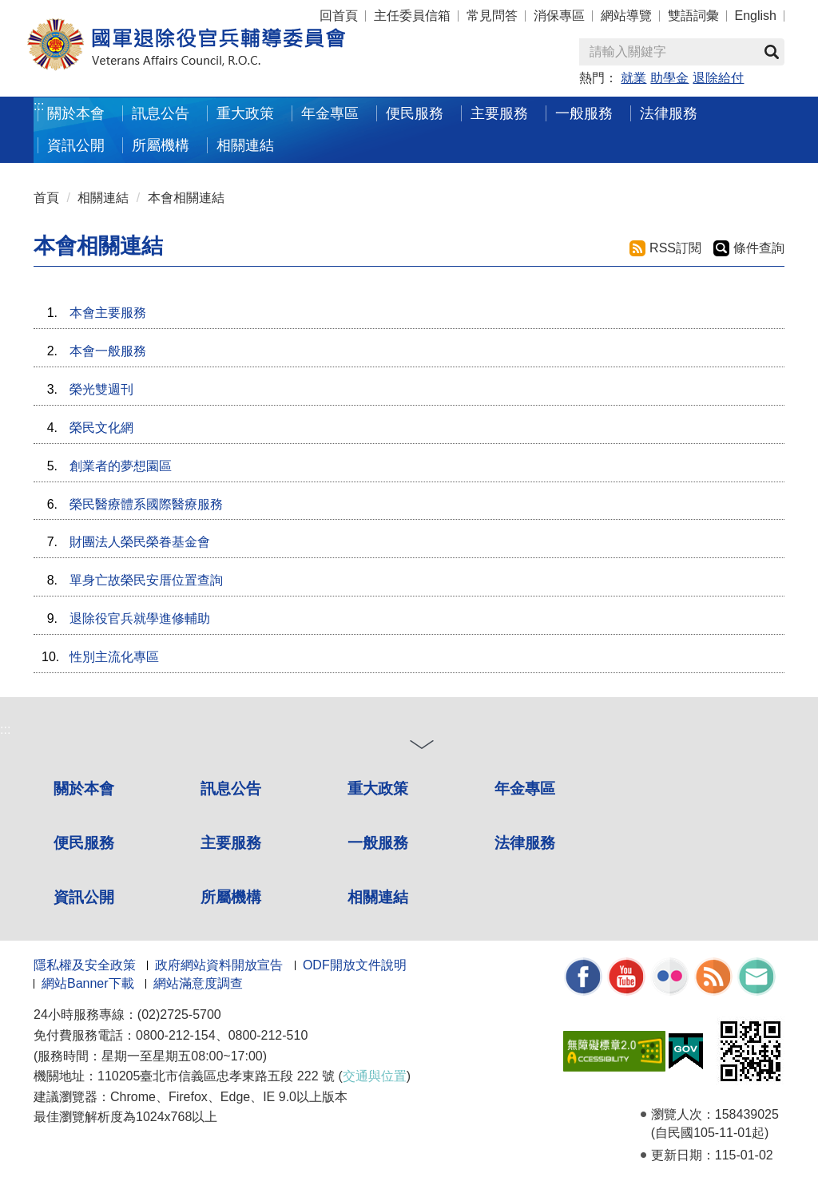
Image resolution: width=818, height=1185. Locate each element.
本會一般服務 (107, 351)
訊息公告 (160, 113)
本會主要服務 (107, 312)
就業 (633, 78)
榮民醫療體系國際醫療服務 (146, 504)
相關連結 (245, 145)
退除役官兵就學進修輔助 (139, 618)
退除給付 (718, 78)
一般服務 (584, 113)
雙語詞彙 (693, 15)
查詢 (771, 51)
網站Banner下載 (88, 983)
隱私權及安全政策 (85, 965)
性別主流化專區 (114, 657)
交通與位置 (375, 1076)
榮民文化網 (101, 427)
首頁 (46, 197)
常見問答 (492, 15)
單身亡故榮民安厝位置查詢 (146, 580)
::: (39, 106)
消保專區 (559, 15)
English (755, 15)
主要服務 (499, 113)
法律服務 (668, 113)
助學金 (669, 78)
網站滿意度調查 (198, 983)
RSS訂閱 (675, 248)
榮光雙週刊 (101, 389)
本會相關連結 (186, 197)
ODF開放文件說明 (355, 965)
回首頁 (339, 15)
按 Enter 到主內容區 (71, 11)
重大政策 (245, 113)
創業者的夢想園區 (120, 466)
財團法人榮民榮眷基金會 (139, 542)
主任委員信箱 (412, 15)
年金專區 (330, 113)
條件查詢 (758, 248)
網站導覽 (626, 15)
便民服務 (414, 113)
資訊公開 (76, 145)
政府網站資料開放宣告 (219, 965)
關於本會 (76, 113)
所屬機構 (160, 145)
